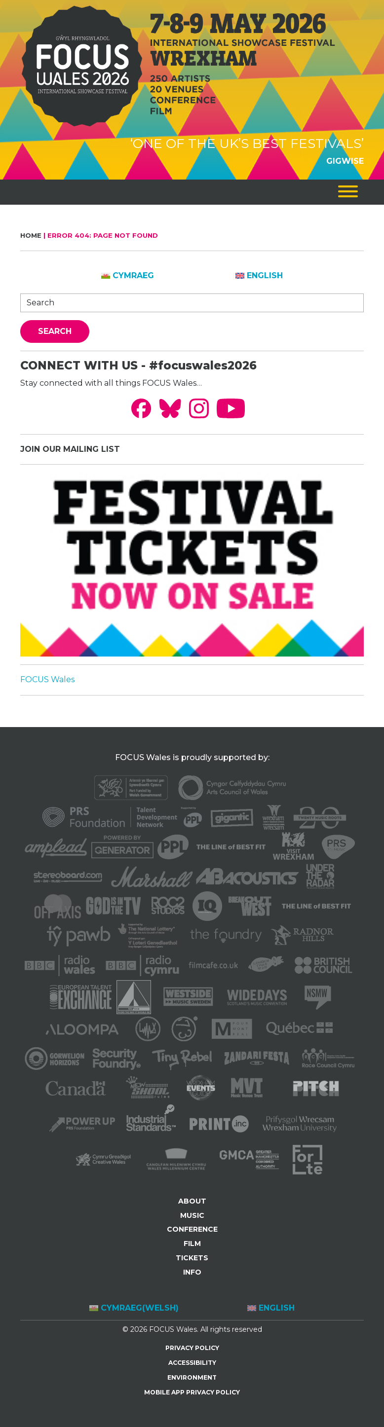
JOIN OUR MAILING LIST (70, 449)
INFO (192, 1272)
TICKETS (192, 1257)
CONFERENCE (192, 1229)
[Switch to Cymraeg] (127, 276)
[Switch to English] (259, 276)
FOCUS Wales (47, 679)
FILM (192, 1243)
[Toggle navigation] (348, 192)
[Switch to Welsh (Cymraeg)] (134, 1308)
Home (30, 235)
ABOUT (192, 1201)
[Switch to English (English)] (271, 1308)
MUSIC (192, 1215)
